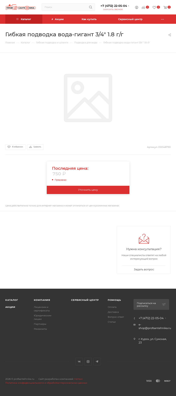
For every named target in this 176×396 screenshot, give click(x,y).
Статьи (112, 321)
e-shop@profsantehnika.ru (155, 326)
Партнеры (40, 324)
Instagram (88, 361)
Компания (42, 300)
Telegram (97, 361)
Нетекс (78, 378)
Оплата (112, 307)
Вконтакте (79, 361)
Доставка (113, 312)
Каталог (11, 300)
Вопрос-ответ (116, 316)
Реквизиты (40, 328)
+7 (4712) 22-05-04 (114, 6)
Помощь (114, 300)
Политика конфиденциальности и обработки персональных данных (46, 382)
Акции (10, 307)
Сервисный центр (85, 300)
